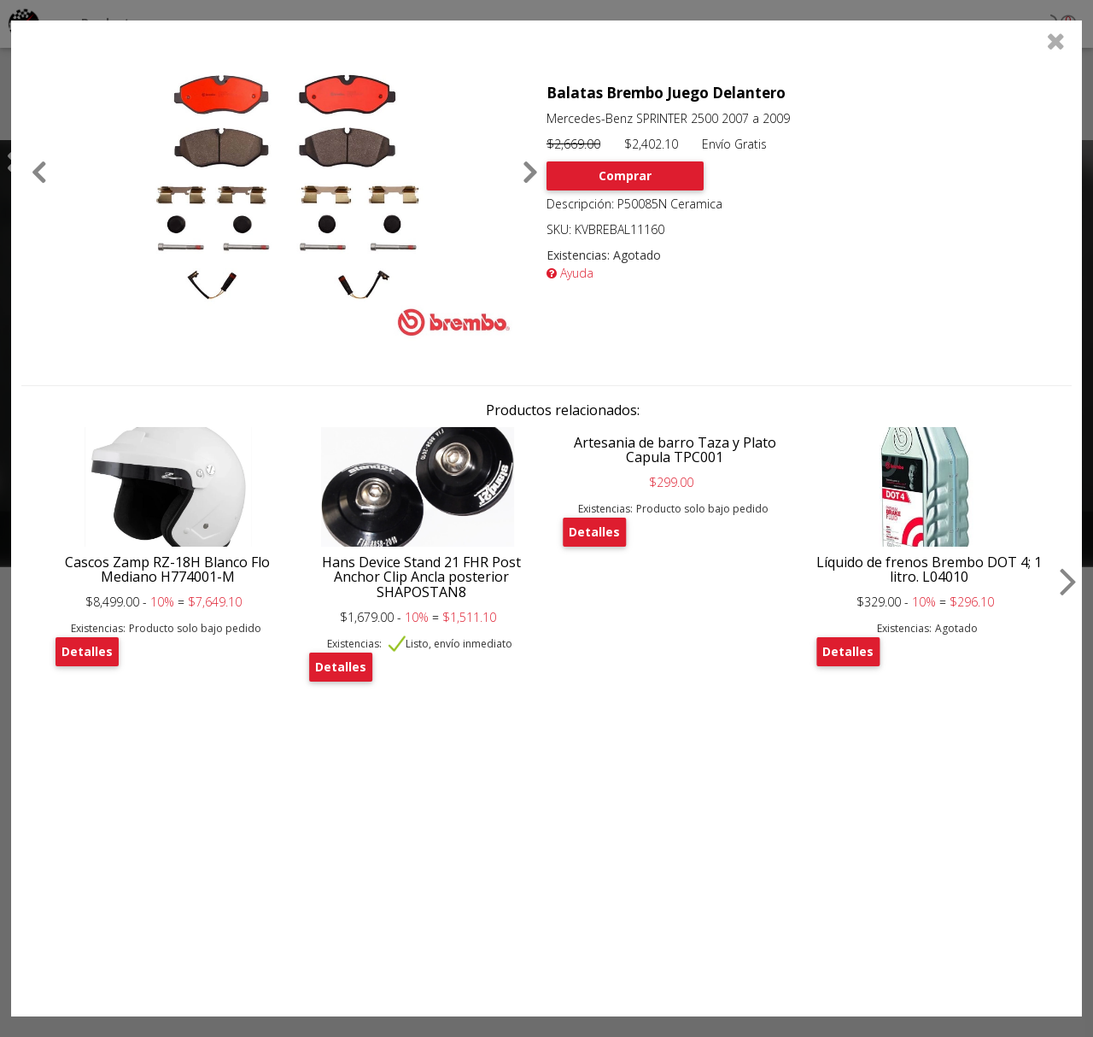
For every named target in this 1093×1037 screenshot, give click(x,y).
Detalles (87, 651)
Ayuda (569, 273)
